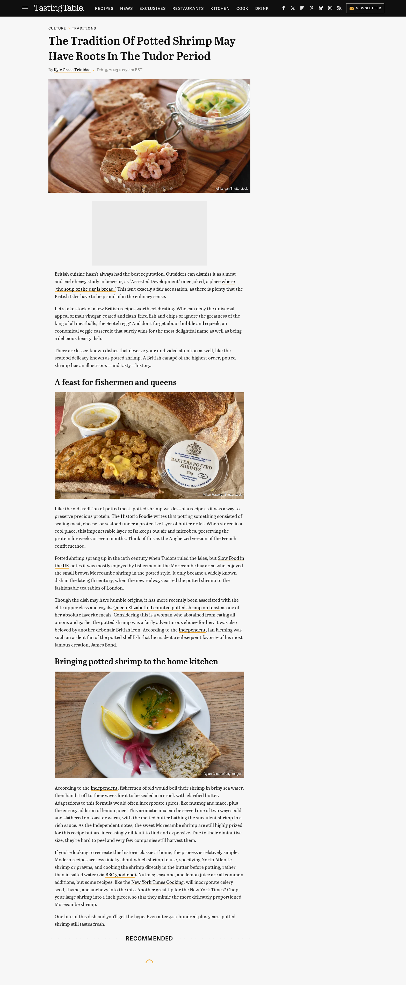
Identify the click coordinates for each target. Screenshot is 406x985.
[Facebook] (283, 9)
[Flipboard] (302, 9)
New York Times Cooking (157, 882)
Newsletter (365, 7)
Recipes (104, 8)
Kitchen (220, 8)
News (126, 8)
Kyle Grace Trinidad (72, 69)
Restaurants (188, 8)
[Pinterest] (311, 9)
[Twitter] (292, 9)
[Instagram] (330, 9)
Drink (262, 8)
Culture (57, 28)
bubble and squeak (200, 323)
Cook (242, 8)
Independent (192, 629)
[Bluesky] (320, 9)
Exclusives (153, 8)
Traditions (84, 28)
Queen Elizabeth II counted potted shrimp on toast (166, 607)
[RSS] (339, 9)
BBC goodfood (120, 874)
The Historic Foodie (132, 516)
